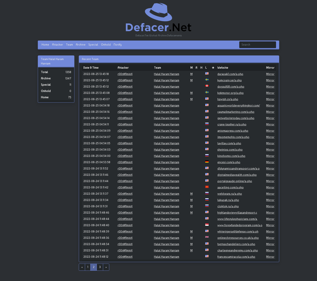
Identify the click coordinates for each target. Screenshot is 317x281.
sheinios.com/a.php (230, 149)
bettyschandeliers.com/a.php (236, 244)
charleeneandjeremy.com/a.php (237, 250)
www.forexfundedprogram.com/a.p (239, 225)
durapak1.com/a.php (230, 74)
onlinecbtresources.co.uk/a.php (238, 237)
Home (45, 44)
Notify (118, 44)
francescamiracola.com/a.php (236, 256)
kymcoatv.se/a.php (229, 80)
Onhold (106, 44)
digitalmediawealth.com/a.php (237, 174)
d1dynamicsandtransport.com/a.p (238, 168)
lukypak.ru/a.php (228, 200)
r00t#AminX (125, 74)
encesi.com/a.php (228, 162)
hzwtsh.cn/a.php (227, 99)
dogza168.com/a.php (230, 86)
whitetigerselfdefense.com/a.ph (237, 231)
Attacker (57, 44)
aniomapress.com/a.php (232, 130)
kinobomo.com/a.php (231, 156)
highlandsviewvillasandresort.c (237, 212)
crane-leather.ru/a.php (231, 124)
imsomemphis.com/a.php (233, 137)
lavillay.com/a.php (229, 143)
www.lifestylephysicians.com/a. (237, 219)
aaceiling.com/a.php (230, 187)
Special (93, 44)
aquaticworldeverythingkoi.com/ (238, 105)
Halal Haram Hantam (166, 74)
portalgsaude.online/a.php (234, 181)
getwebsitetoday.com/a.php (235, 118)
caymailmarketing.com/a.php (235, 111)
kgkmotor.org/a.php (230, 93)
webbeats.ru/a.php (229, 193)
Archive (80, 44)
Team (69, 44)
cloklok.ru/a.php (228, 206)
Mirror (270, 74)
